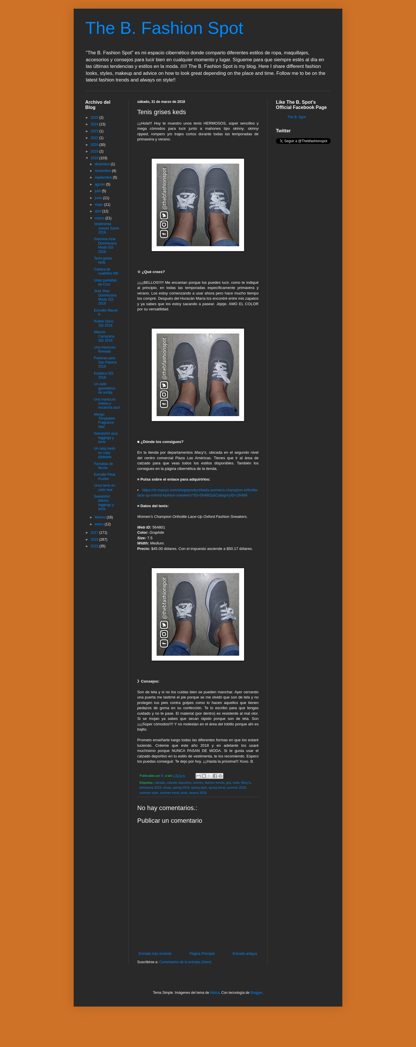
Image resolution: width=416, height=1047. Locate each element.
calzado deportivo (179, 782)
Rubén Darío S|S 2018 (104, 323)
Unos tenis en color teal (104, 487)
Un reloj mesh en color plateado (104, 452)
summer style (149, 792)
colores (198, 782)
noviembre (103, 171)
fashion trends (214, 782)
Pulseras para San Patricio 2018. (105, 362)
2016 (95, 540)
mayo (99, 205)
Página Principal (202, 954)
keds (236, 782)
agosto (100, 184)
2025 (95, 118)
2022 (95, 138)
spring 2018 (181, 787)
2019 (95, 151)
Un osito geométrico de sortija (104, 388)
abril (98, 211)
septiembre (104, 177)
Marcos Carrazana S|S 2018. (104, 336)
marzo (100, 218)
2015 (95, 546)
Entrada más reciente (155, 954)
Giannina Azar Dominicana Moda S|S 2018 (105, 245)
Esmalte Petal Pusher (104, 476)
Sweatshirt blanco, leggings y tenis (104, 502)
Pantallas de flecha (103, 466)
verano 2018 (198, 792)
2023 (95, 131)
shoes (167, 787)
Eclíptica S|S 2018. (104, 375)
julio (98, 191)
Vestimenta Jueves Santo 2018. (106, 228)
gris (228, 782)
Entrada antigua (245, 954)
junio (99, 198)
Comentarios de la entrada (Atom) (185, 962)
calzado (159, 782)
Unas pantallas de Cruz (105, 282)
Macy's (246, 782)
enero (100, 524)
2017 (95, 533)
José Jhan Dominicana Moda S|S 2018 (105, 297)
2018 (95, 158)
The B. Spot (296, 117)
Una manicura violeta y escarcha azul (107, 403)
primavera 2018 (150, 787)
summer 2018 (236, 787)
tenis (184, 792)
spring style (199, 787)
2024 (95, 124)
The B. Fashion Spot (164, 28)
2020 (95, 145)
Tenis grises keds (103, 260)
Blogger (256, 993)
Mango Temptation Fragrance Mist (104, 420)
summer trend (169, 792)
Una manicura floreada (105, 349)
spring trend (217, 787)
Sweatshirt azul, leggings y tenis (106, 437)
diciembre (103, 164)
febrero (101, 517)
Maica (214, 993)
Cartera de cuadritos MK (106, 271)
